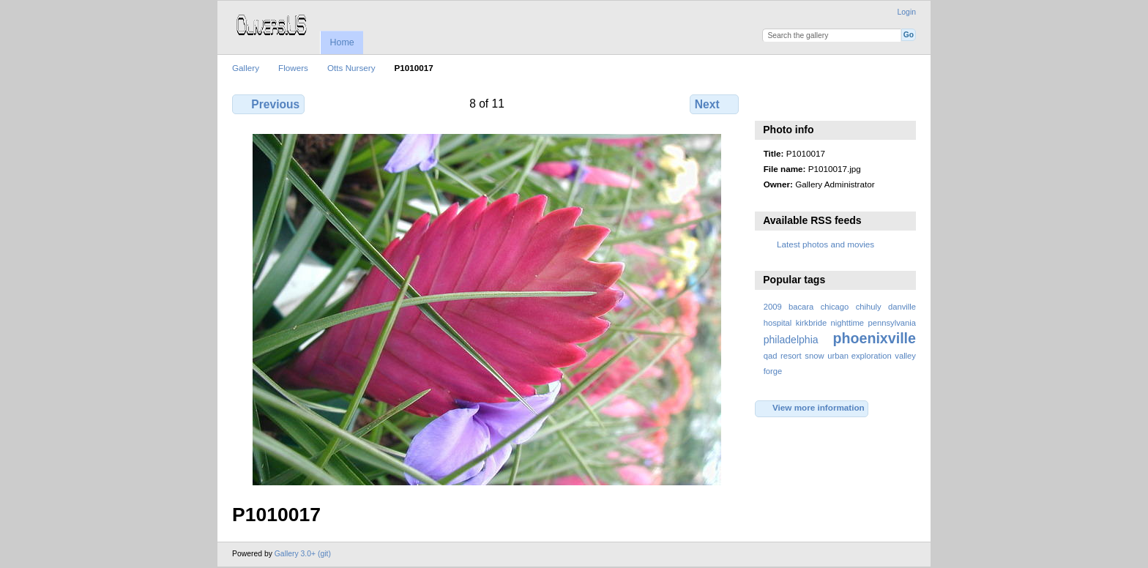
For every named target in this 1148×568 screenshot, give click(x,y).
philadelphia (791, 339)
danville (902, 306)
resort (791, 355)
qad (771, 355)
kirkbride (811, 322)
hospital (778, 322)
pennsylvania (892, 322)
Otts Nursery (351, 67)
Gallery (245, 67)
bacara (801, 306)
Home (341, 42)
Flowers (293, 67)
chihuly (868, 306)
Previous (268, 104)
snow (814, 355)
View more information (812, 408)
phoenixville (874, 338)
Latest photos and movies (825, 244)
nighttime (848, 322)
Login (907, 12)
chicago (835, 306)
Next (714, 104)
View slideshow (771, 102)
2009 (773, 306)
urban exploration (859, 355)
